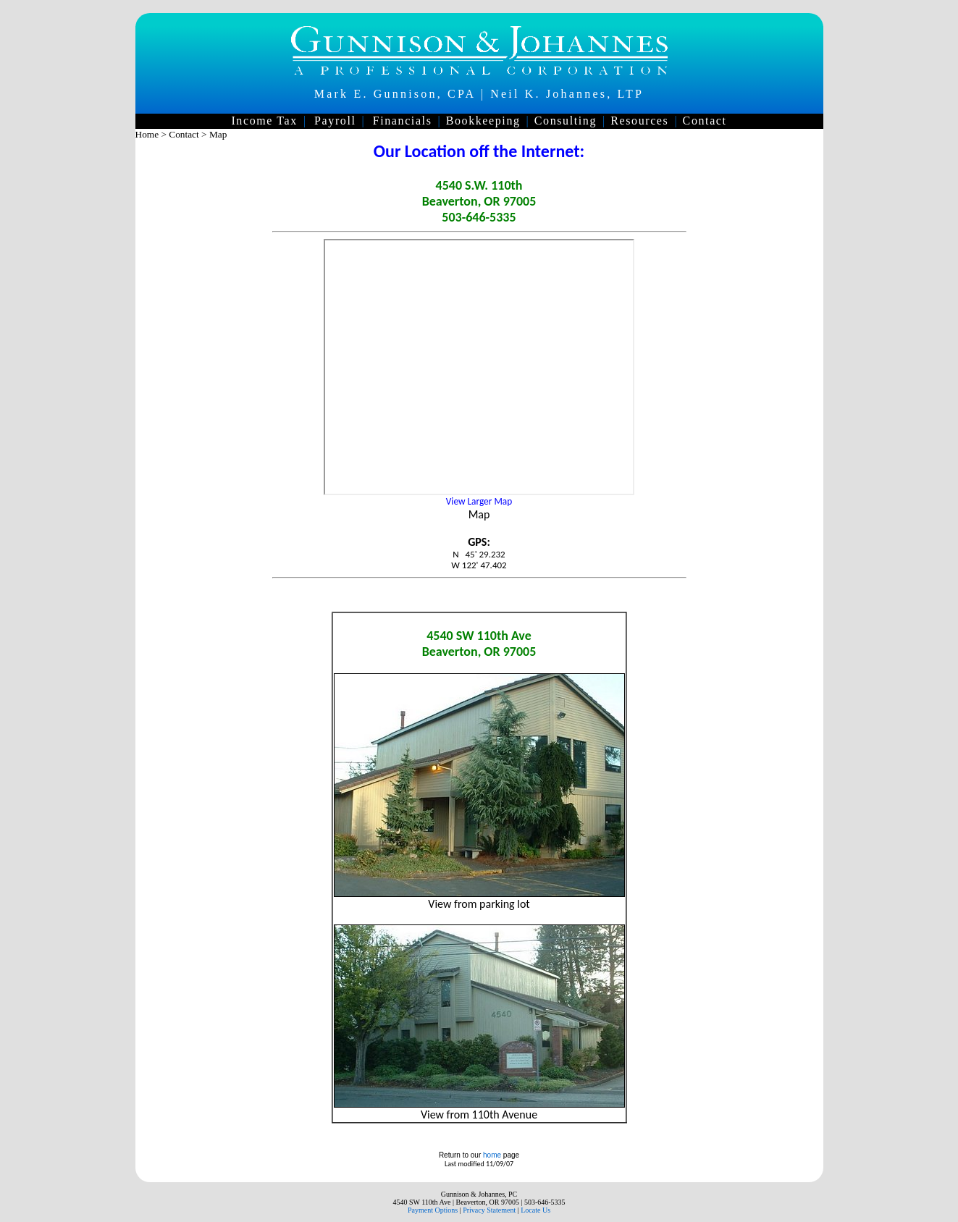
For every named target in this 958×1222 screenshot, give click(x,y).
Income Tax (264, 120)
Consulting (565, 120)
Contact (705, 120)
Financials (402, 120)
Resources (639, 120)
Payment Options (433, 1210)
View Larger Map (479, 501)
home (492, 1155)
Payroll (335, 120)
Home (147, 134)
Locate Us (535, 1210)
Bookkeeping (483, 120)
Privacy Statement (489, 1210)
